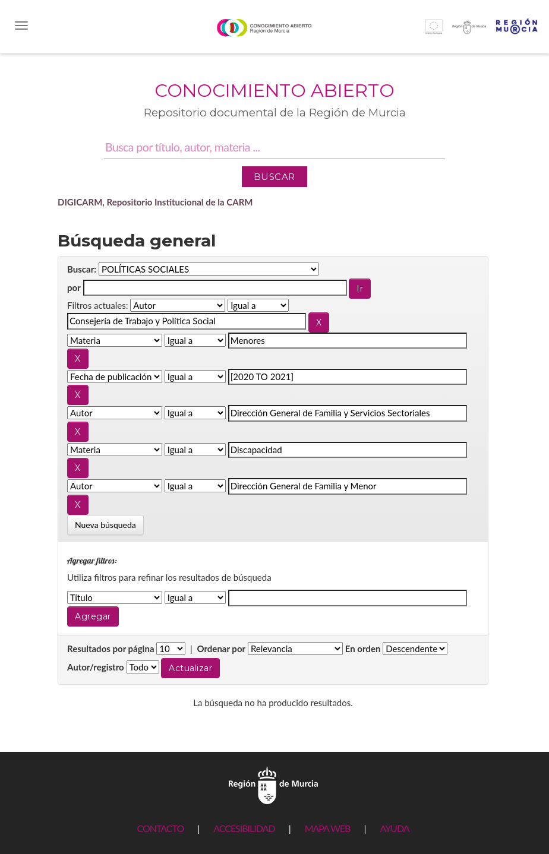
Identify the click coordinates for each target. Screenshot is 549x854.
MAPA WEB (328, 828)
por (74, 287)
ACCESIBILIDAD (243, 828)
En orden (363, 648)
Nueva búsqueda (105, 525)
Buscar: (81, 269)
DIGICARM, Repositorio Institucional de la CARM (155, 202)
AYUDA (394, 828)
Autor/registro (95, 667)
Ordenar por (221, 648)
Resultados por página (110, 648)
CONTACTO (160, 828)
